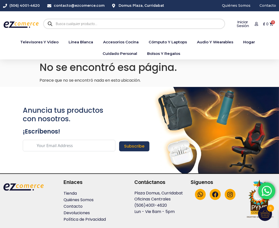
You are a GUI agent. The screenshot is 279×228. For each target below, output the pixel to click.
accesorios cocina (121, 42)
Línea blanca (81, 42)
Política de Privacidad (85, 219)
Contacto (73, 206)
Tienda (70, 193)
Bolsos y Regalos (163, 53)
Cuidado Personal (120, 53)
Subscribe (134, 146)
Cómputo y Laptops (168, 42)
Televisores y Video (39, 42)
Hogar (249, 42)
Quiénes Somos (79, 200)
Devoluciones (77, 213)
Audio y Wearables (215, 42)
